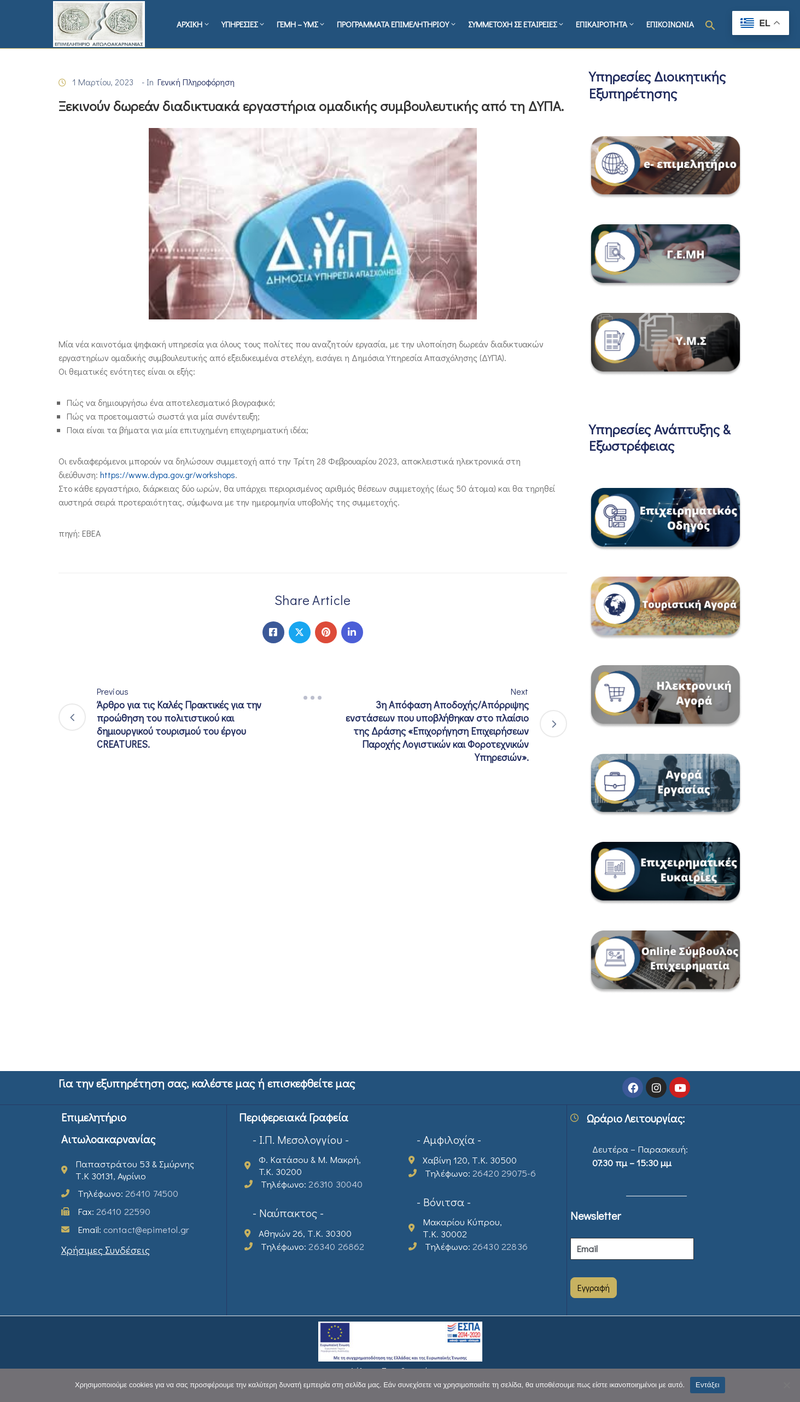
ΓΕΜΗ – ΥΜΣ (301, 24)
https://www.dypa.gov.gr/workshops (167, 474)
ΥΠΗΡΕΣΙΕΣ (243, 24)
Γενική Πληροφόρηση (196, 82)
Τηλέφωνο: (128, 1193)
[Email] (632, 1249)
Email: (134, 1229)
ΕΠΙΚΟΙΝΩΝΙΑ (670, 24)
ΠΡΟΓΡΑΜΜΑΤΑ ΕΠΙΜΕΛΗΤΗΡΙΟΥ (397, 24)
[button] (710, 24)
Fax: (114, 1211)
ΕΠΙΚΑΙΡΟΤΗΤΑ (605, 24)
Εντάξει (708, 1385)
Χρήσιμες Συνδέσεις (105, 1249)
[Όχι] (786, 1385)
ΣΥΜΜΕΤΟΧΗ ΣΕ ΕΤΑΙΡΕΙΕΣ (516, 24)
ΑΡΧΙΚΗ (194, 24)
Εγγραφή (593, 1287)
